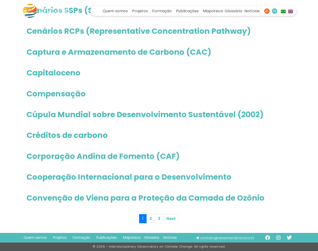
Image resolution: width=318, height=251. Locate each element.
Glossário (233, 11)
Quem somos (115, 11)
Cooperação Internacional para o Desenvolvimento (129, 176)
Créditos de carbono (67, 135)
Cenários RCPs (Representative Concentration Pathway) (139, 31)
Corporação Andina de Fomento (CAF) (103, 156)
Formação (162, 11)
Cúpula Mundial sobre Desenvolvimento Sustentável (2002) (145, 114)
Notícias (252, 11)
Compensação (56, 93)
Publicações (187, 11)
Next (171, 218)
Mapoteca (213, 11)
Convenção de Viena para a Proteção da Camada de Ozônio (145, 197)
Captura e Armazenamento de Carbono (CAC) (119, 52)
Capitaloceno (54, 72)
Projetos (140, 11)
